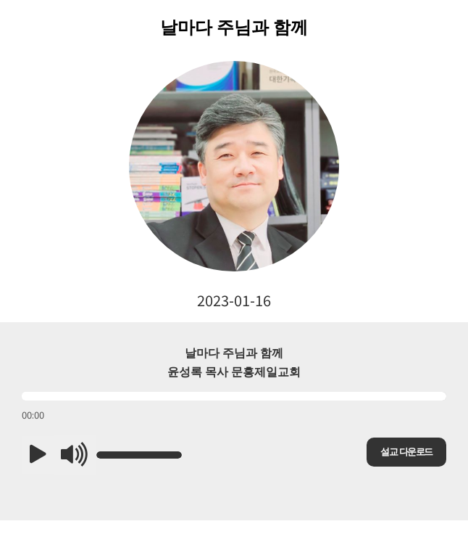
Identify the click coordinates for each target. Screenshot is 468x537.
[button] (38, 455)
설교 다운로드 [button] (406, 451)
